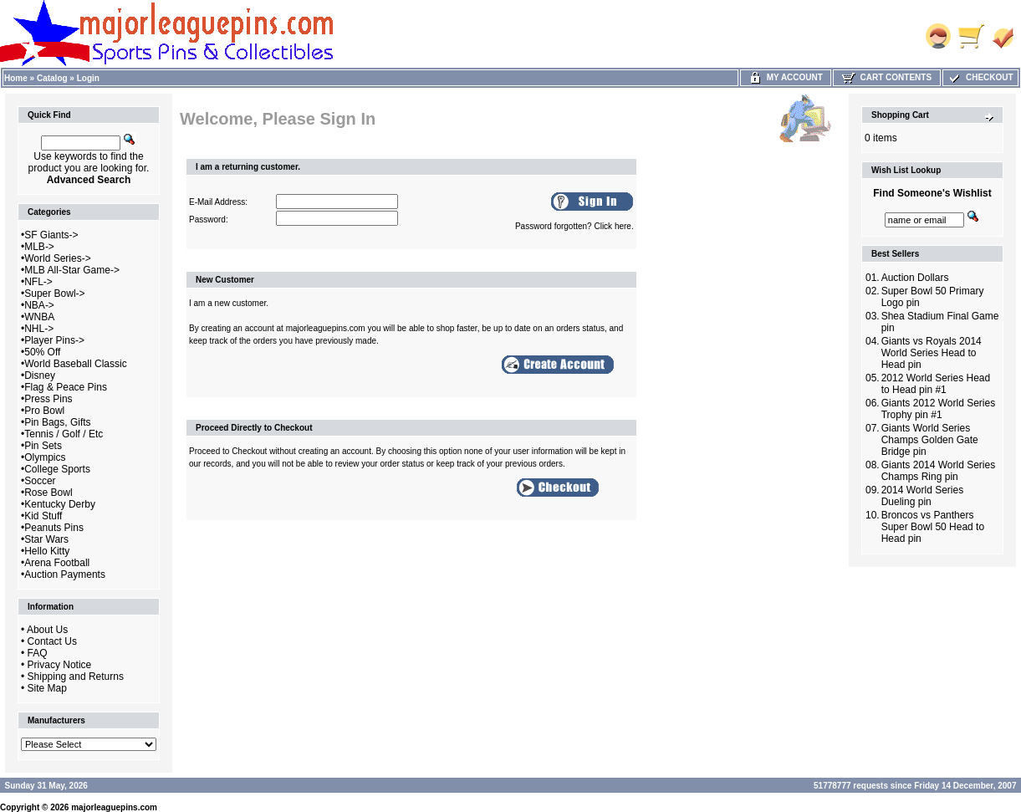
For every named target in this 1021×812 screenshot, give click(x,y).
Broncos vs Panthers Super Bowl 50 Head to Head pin (932, 526)
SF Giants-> (51, 235)
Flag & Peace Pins (65, 387)
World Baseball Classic (75, 364)
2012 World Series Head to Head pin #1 (936, 384)
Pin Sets (43, 446)
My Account (785, 77)
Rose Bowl (48, 492)
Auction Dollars (915, 277)
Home (16, 78)
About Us (47, 630)
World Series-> (57, 258)
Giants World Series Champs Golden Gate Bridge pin (929, 439)
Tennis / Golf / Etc (63, 434)
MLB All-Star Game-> (72, 270)
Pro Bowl (44, 410)
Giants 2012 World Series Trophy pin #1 (938, 409)
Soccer (39, 481)
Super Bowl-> (54, 293)
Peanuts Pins (54, 528)
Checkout (980, 77)
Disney (39, 375)
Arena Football (56, 563)
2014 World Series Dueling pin (922, 496)
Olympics (44, 457)
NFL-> (38, 282)
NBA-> (39, 305)
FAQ (38, 653)
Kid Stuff (43, 516)
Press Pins (48, 399)
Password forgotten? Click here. (574, 226)
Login (88, 78)
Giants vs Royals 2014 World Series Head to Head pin (931, 352)
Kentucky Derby (59, 504)
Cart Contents (887, 77)
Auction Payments (64, 574)
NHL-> (39, 329)
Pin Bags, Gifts (57, 422)
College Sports (57, 469)
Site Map (47, 688)
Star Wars (46, 539)
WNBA (39, 317)
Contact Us (52, 641)
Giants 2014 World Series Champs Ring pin (938, 471)
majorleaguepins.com (114, 807)
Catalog (52, 78)
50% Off (42, 352)
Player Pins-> (54, 340)
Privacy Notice (60, 665)
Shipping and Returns (76, 676)
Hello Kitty (46, 551)
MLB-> (39, 247)
